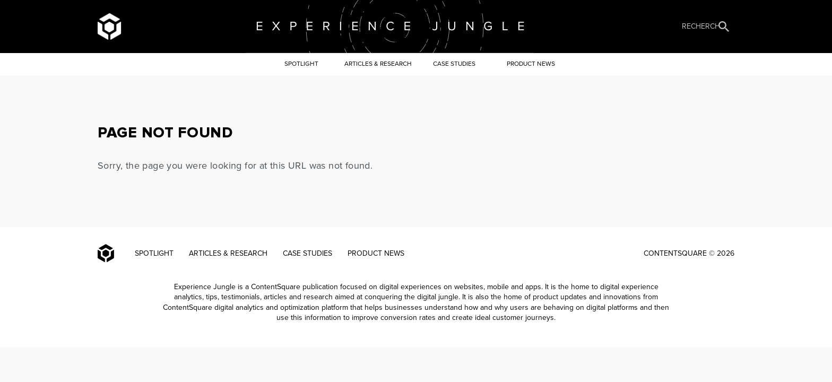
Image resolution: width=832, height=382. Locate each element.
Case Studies (454, 64)
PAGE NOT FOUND (165, 133)
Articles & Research (378, 64)
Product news (531, 64)
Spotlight (301, 64)
